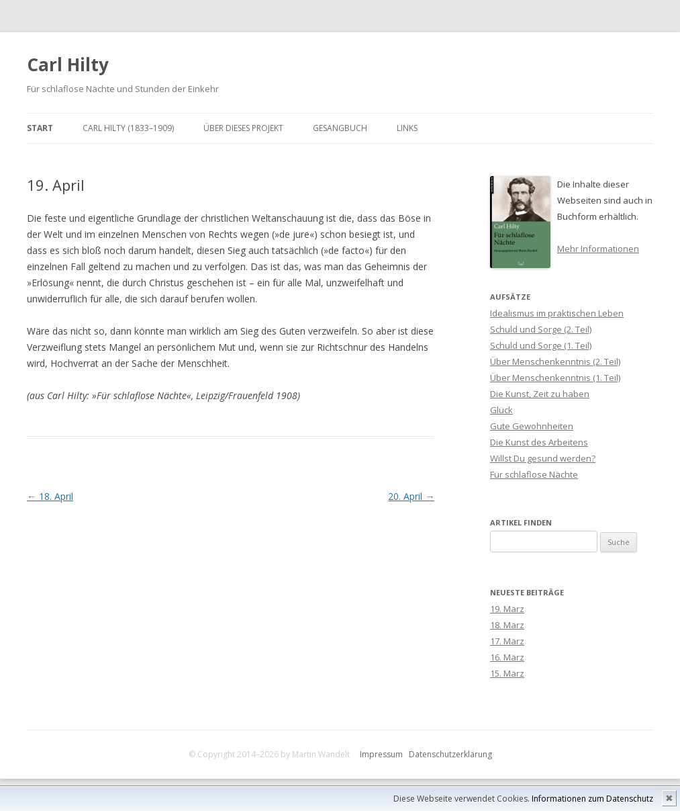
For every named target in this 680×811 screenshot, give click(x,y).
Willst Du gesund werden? (542, 458)
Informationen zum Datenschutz (592, 798)
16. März (507, 657)
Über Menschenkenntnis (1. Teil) (555, 378)
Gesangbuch (340, 128)
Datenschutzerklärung (450, 754)
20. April (411, 496)
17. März (507, 641)
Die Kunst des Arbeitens (539, 442)
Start (40, 128)
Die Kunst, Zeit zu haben (539, 394)
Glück (501, 410)
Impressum (381, 754)
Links (407, 128)
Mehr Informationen (598, 249)
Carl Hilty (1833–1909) (128, 128)
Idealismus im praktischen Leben (557, 313)
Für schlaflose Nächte (534, 474)
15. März (507, 673)
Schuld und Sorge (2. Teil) (540, 329)
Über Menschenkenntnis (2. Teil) (555, 361)
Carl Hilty (68, 64)
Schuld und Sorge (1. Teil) (540, 345)
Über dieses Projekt (243, 128)
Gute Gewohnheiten (531, 426)
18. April (50, 496)
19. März (507, 609)
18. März (507, 625)
